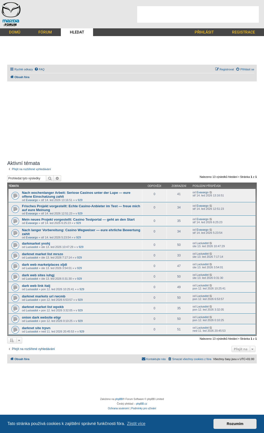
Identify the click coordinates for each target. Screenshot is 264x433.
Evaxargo (32, 200)
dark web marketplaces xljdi (44, 265)
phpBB (119, 399)
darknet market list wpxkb (43, 307)
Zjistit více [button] (136, 423)
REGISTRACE (243, 32)
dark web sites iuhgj (38, 275)
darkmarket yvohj (36, 243)
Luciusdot (32, 246)
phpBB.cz (141, 403)
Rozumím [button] (235, 424)
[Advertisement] (198, 14)
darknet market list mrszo (42, 254)
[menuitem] (39, 69)
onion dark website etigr (41, 317)
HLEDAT (77, 32)
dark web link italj (36, 286)
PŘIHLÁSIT (204, 32)
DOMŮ (14, 32)
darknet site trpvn (36, 328)
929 (80, 200)
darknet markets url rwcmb (43, 296)
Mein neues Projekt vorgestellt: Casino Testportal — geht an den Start (78, 219)
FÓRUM (45, 32)
